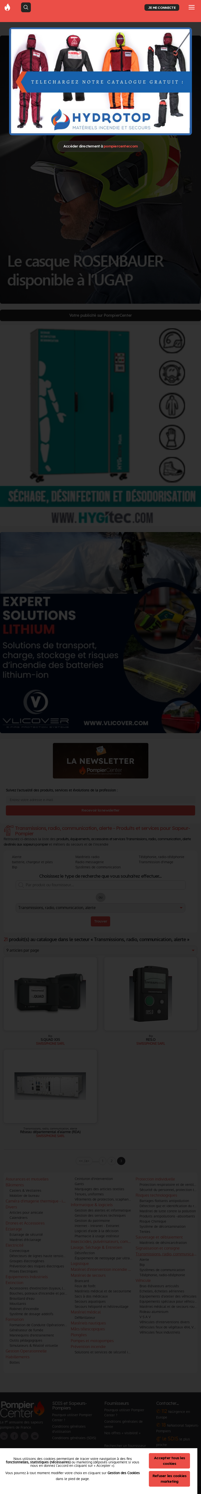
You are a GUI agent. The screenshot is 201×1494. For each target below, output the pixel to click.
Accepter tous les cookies (169, 1461)
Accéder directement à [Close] (100, 146)
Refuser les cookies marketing (170, 1478)
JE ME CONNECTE (162, 7)
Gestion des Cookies (123, 1473)
